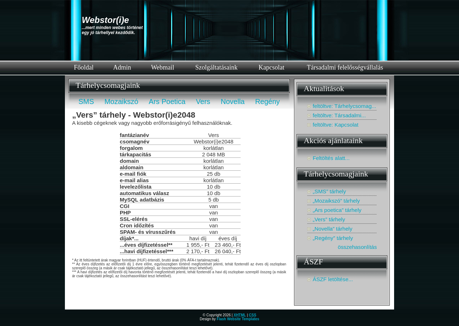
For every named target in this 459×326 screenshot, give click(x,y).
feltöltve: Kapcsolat (335, 125)
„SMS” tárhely (329, 191)
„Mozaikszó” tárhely (336, 201)
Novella (233, 101)
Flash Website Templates (238, 319)
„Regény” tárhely (333, 238)
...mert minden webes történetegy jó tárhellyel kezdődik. (112, 30)
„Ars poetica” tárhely (337, 210)
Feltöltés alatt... (331, 158)
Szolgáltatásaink (216, 67)
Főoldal (84, 67)
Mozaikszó (121, 101)
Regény (267, 101)
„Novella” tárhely (332, 229)
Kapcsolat (271, 67)
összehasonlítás (357, 247)
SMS (86, 101)
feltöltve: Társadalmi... (339, 115)
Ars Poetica (167, 101)
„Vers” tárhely (329, 219)
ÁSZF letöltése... (333, 279)
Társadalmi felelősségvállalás (345, 67)
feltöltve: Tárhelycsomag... (344, 106)
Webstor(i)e (105, 20)
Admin (122, 67)
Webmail (162, 67)
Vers (203, 101)
